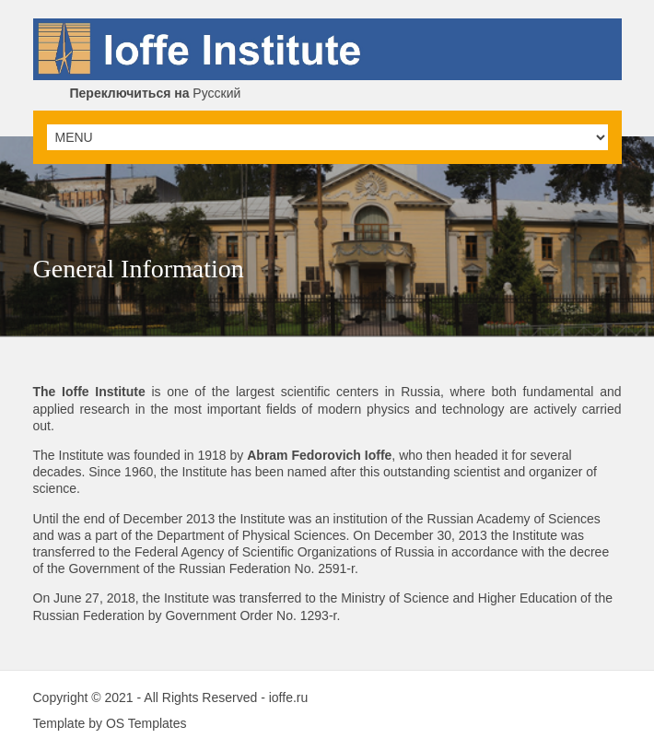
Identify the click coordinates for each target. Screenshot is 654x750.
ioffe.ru (289, 697)
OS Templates (146, 723)
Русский (155, 93)
